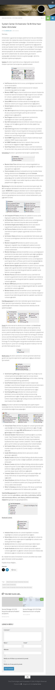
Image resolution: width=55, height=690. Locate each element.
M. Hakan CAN (8, 30)
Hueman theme (37, 684)
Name (6, 643)
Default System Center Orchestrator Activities (17, 582)
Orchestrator (6, 18)
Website (6, 649)
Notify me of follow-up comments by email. (16, 658)
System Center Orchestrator (9, 584)
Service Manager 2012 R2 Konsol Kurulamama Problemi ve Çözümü (10, 611)
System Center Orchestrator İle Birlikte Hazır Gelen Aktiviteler (17, 587)
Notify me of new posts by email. (13, 664)
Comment (7, 630)
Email (26, 643)
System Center (17, 18)
